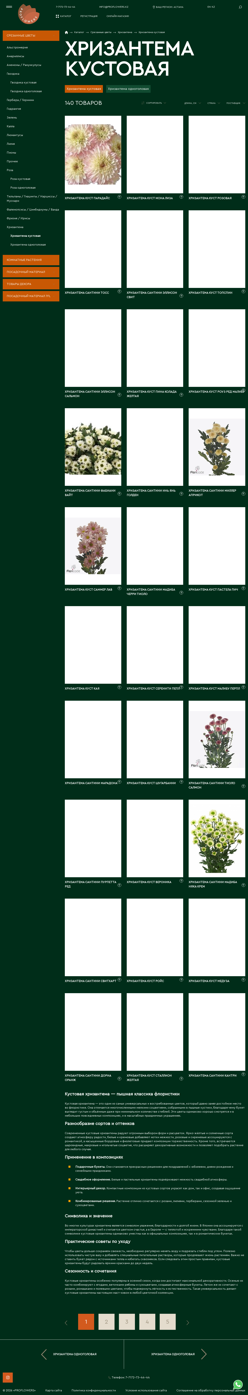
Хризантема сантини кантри (213, 1075)
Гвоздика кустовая (23, 82)
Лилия (11, 143)
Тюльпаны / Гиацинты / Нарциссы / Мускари (32, 198)
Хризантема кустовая (25, 235)
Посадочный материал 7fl (28, 296)
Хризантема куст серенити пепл (153, 688)
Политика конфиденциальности (94, 1390)
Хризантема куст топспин (210, 292)
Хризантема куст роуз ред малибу (217, 391)
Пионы (11, 152)
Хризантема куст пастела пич (213, 589)
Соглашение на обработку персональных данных (210, 1390)
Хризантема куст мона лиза (150, 198)
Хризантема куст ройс (145, 981)
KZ (213, 7)
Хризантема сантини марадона (91, 783)
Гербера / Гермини (20, 100)
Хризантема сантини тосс (87, 292)
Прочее (12, 161)
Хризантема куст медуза (209, 981)
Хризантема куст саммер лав (88, 589)
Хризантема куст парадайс (87, 198)
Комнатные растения (24, 260)
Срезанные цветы (21, 35)
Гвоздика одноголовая (26, 91)
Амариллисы (15, 56)
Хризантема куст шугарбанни (151, 783)
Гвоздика (13, 73)
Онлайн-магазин (118, 16)
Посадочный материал (26, 272)
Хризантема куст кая (82, 688)
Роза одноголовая (23, 187)
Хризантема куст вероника (149, 882)
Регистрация (88, 16)
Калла (10, 126)
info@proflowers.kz (113, 7)
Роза (10, 170)
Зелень (12, 117)
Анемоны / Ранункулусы (24, 65)
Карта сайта (53, 1390)
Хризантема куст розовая (210, 198)
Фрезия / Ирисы (18, 218)
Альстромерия (17, 47)
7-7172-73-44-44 (65, 7)
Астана (178, 7)
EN (209, 7)
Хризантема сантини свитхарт (90, 981)
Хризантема (15, 227)
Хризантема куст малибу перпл (214, 688)
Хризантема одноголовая (28, 244)
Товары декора (19, 284)
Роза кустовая (20, 178)
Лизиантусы (15, 135)
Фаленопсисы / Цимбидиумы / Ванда (33, 209)
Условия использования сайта (146, 1390)
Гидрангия (14, 108)
